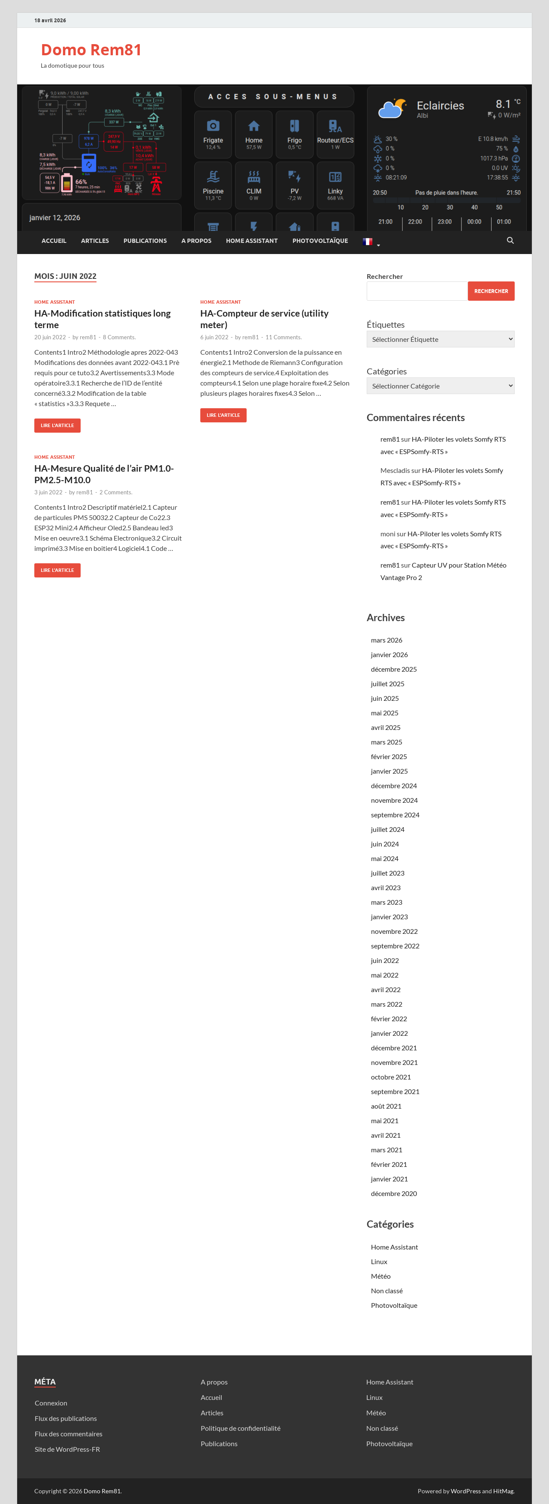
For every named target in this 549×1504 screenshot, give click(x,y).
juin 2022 (385, 960)
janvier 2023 (389, 916)
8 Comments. (119, 337)
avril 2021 (386, 1135)
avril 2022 (386, 989)
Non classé (387, 1290)
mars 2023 (386, 902)
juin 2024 (385, 844)
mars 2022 (386, 1004)
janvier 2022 (389, 1033)
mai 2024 (384, 858)
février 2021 (389, 1164)
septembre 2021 (395, 1091)
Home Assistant (252, 240)
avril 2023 (386, 887)
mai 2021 (384, 1120)
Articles (95, 240)
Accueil (54, 240)
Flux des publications (66, 1418)
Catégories (387, 371)
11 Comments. (283, 337)
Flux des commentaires (69, 1433)
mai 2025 (384, 713)
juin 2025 (385, 698)
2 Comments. (116, 492)
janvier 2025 (389, 771)
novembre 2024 (394, 800)
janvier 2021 (389, 1179)
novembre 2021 (394, 1062)
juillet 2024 (387, 829)
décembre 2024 (394, 785)
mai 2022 (384, 975)
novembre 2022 (394, 931)
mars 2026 (386, 640)
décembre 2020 (394, 1193)
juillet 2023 (387, 873)
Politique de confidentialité (241, 1428)
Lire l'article (54, 423)
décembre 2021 (394, 1048)
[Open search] (510, 241)
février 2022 (389, 1018)
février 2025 (389, 756)
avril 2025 (386, 727)
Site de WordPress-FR (67, 1449)
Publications (145, 240)
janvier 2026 (389, 654)
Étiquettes (386, 324)
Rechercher (385, 276)
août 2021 (386, 1106)
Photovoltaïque (320, 240)
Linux (379, 1261)
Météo (381, 1276)
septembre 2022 (395, 946)
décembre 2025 (394, 669)
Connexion (51, 1403)
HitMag (503, 1491)
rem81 (88, 337)
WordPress (466, 1491)
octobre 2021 (391, 1077)
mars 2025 (386, 742)
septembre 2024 (395, 814)
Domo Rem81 (91, 49)
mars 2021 (386, 1149)
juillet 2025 (387, 683)
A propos (196, 240)
